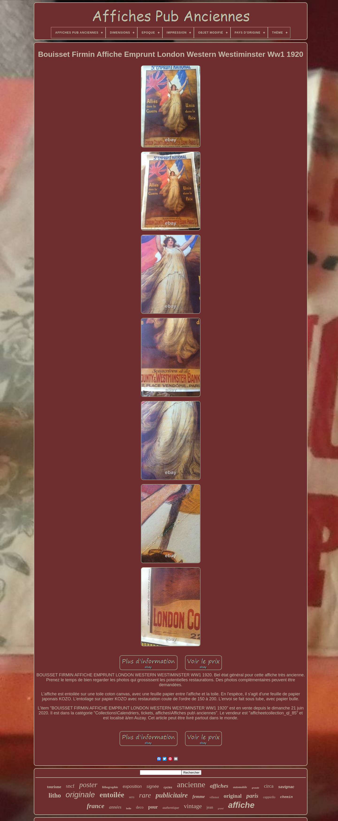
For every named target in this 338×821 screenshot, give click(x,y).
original (233, 796)
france (95, 805)
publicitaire (172, 795)
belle (128, 808)
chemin (286, 797)
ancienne (191, 784)
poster (88, 785)
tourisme (54, 787)
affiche (241, 804)
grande (255, 787)
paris (252, 796)
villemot (214, 797)
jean (210, 807)
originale (80, 794)
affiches (219, 786)
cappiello (269, 797)
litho (55, 795)
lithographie (110, 787)
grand (220, 808)
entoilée (112, 794)
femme (198, 796)
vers (131, 797)
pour (153, 806)
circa (268, 786)
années (115, 807)
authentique (170, 807)
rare (145, 795)
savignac (286, 787)
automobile (240, 787)
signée (152, 786)
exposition (132, 786)
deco (139, 807)
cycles (168, 787)
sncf (70, 786)
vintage (193, 806)
